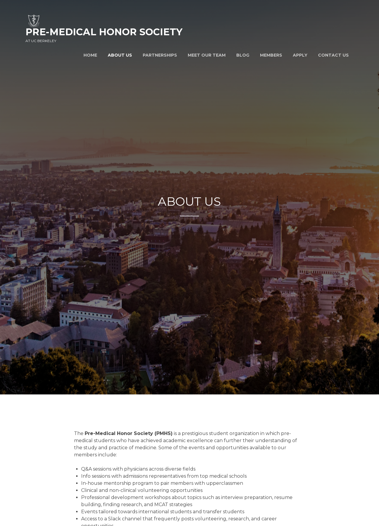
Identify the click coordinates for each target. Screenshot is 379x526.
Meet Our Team (207, 55)
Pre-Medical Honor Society (103, 32)
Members (271, 55)
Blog (242, 55)
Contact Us (333, 55)
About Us (120, 55)
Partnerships (160, 55)
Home (90, 55)
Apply (300, 55)
